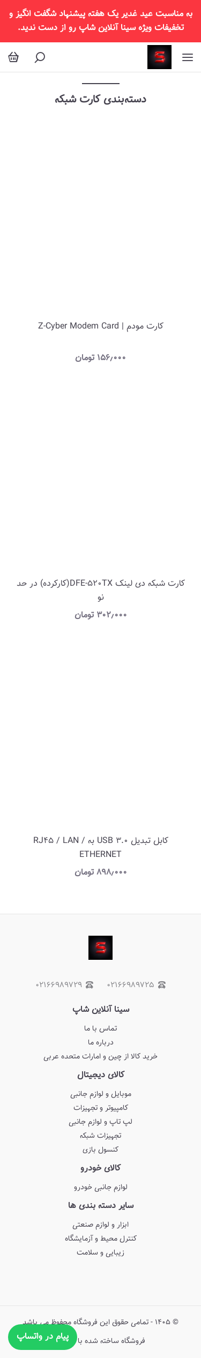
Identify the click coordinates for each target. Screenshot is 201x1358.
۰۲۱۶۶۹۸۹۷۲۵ (136, 985)
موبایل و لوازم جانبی (100, 1094)
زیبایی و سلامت (100, 1253)
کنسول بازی (100, 1150)
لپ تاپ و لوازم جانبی (100, 1122)
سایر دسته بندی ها (100, 1206)
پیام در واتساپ (43, 1337)
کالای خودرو (100, 1168)
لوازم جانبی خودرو (101, 1187)
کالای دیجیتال (100, 1075)
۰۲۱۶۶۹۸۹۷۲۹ (64, 985)
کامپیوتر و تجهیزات (100, 1108)
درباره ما (101, 1043)
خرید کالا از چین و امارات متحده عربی (100, 1057)
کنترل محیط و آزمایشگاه (101, 1239)
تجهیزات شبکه (100, 1136)
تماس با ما (100, 1029)
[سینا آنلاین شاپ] (159, 57)
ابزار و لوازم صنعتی (100, 1225)
